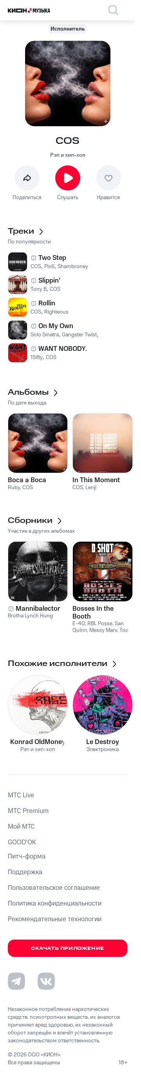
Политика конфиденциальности (54, 903)
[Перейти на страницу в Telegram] (16, 981)
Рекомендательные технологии (54, 919)
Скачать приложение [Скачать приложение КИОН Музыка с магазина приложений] (67, 948)
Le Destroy (102, 742)
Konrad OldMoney (37, 742)
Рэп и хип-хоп (67, 155)
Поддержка (25, 872)
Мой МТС (21, 826)
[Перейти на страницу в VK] (46, 981)
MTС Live (21, 795)
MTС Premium (28, 811)
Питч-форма (26, 856)
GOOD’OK (22, 842)
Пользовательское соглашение (54, 888)
